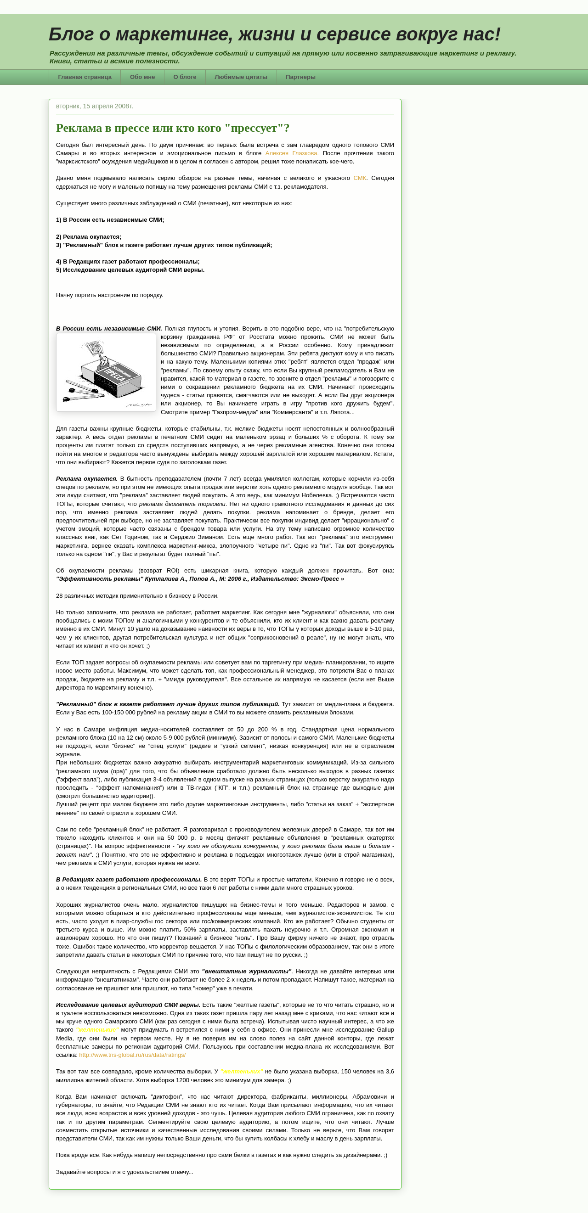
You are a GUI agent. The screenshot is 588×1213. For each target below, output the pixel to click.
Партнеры (301, 76)
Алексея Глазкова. (294, 153)
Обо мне (142, 76)
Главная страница (85, 76)
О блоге (184, 76)
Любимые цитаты (241, 76)
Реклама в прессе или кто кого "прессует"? (173, 128)
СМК (359, 177)
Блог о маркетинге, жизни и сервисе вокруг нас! (275, 34)
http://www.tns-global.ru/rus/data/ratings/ (132, 1054)
